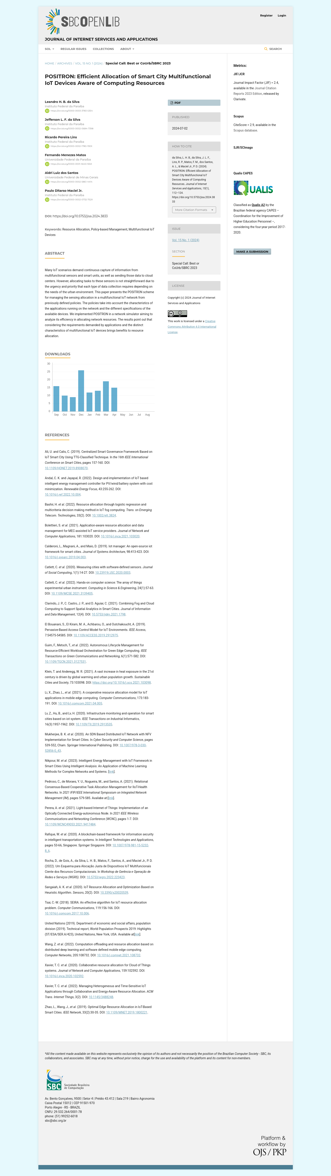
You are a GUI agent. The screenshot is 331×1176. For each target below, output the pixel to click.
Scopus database (245, 130)
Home (49, 63)
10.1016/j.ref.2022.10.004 (63, 494)
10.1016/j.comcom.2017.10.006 (67, 913)
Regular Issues (73, 49)
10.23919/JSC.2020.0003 (112, 572)
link (111, 771)
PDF (177, 102)
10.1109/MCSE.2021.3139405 (72, 593)
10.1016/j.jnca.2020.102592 (64, 976)
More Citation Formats (191, 210)
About (126, 49)
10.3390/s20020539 (114, 892)
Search (275, 49)
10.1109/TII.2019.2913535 (94, 724)
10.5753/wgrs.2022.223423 (106, 877)
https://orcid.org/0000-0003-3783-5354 (72, 110)
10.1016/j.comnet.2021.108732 (118, 955)
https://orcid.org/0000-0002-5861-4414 (71, 181)
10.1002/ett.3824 (104, 515)
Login (282, 15)
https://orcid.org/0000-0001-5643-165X (71, 164)
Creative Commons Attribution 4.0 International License (192, 327)
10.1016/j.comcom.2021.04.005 (80, 703)
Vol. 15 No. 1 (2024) (88, 63)
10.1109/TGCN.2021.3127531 (65, 661)
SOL (48, 49)
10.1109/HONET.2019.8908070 (66, 468)
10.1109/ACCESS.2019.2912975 (95, 635)
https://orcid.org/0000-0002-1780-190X (71, 146)
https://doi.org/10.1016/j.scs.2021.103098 (122, 682)
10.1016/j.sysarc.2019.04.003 (65, 557)
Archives (64, 63)
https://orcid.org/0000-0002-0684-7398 (72, 128)
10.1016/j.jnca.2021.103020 (120, 536)
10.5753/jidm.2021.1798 (108, 614)
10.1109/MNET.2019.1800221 (126, 1012)
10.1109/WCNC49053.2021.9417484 (70, 824)
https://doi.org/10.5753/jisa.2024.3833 (80, 216)
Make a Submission (252, 251)
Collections (103, 49)
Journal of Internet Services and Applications (101, 39)
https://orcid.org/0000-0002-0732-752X (72, 199)
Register (266, 15)
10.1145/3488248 (101, 997)
